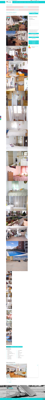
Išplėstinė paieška (16, 9)
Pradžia (7, 391)
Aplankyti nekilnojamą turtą (32, 19)
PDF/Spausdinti (33, 43)
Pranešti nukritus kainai (33, 37)
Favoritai (38, 0)
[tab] (8, 346)
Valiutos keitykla (33, 13)
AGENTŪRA (9, 391)
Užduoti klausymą (31, 18)
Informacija (16, 391)
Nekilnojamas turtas (13, 391)
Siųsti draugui (33, 42)
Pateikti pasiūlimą (34, 38)
